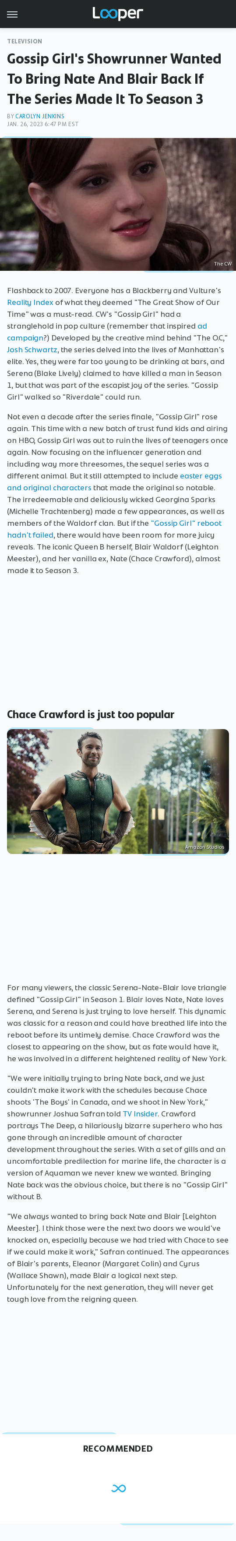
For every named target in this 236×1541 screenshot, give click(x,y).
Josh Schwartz (32, 349)
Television (24, 41)
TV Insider (140, 1114)
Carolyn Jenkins (39, 116)
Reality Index (30, 302)
